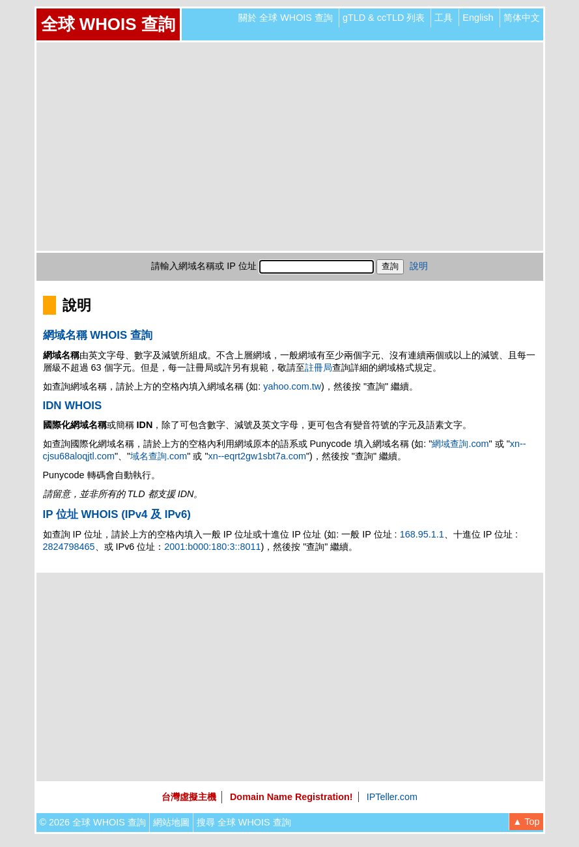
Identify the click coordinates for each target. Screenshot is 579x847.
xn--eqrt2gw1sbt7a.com (257, 456)
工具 (443, 17)
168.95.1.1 (422, 534)
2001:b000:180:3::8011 (212, 546)
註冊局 (318, 367)
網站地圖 (171, 822)
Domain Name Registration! (291, 797)
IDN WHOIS (72, 405)
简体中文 (521, 17)
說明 (419, 266)
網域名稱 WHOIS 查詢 (97, 335)
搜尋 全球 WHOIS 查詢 (244, 822)
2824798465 (69, 546)
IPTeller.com (392, 797)
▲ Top (526, 821)
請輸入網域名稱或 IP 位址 (203, 266)
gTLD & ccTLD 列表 (384, 17)
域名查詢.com (158, 456)
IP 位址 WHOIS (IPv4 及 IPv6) (117, 514)
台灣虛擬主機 (189, 797)
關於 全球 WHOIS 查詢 (285, 17)
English (477, 17)
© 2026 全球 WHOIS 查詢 (93, 822)
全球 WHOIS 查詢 (108, 24)
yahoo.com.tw (292, 386)
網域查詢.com (460, 443)
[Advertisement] (289, 146)
